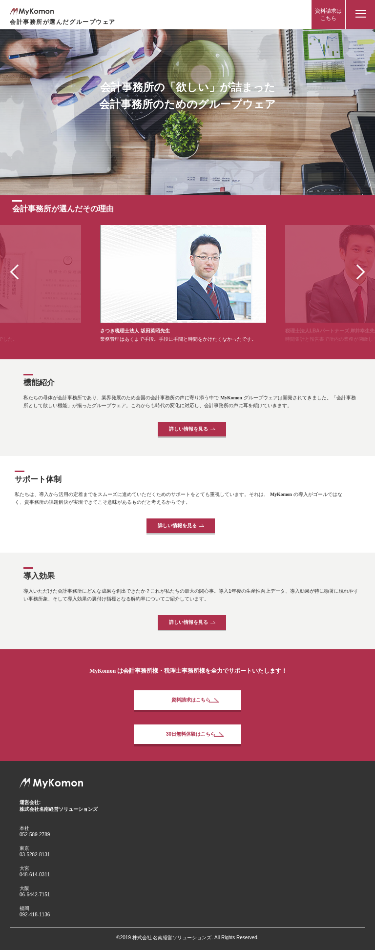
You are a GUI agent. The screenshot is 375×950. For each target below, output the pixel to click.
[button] (357, 271)
